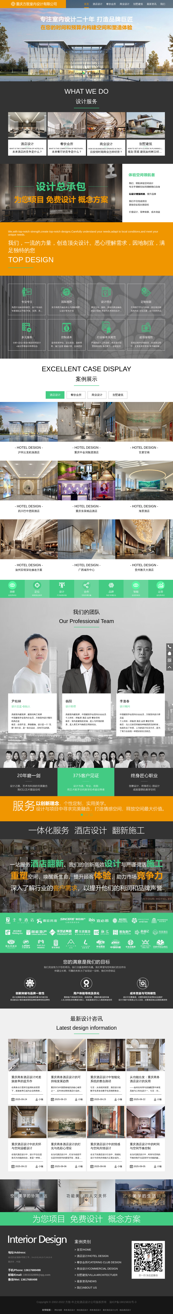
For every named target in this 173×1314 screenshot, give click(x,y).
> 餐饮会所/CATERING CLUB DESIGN (98, 1262)
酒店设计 (97, 4)
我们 (162, 4)
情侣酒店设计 (82, 1310)
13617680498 (169, 646)
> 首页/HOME (83, 1249)
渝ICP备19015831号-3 (122, 1302)
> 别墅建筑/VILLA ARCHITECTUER (96, 1274)
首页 (86, 4)
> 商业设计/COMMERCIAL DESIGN (96, 1268)
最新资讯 (152, 4)
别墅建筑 (138, 4)
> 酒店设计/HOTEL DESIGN (92, 1255)
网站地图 (58, 1310)
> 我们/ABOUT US (86, 1287)
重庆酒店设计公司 (110, 1310)
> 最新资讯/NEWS (86, 1281)
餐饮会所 (111, 4)
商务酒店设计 (69, 1310)
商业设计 (124, 4)
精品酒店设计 (125, 1310)
